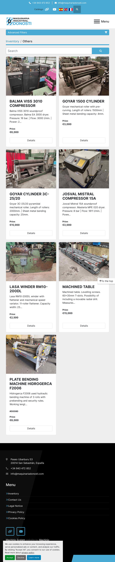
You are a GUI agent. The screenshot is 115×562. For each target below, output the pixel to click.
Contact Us (14, 499)
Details (31, 140)
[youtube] (54, 9)
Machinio (44, 539)
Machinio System (15, 539)
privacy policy (28, 552)
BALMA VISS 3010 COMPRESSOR (26, 103)
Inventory (13, 493)
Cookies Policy (16, 518)
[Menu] (97, 21)
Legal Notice (15, 505)
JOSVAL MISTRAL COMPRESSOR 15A (79, 196)
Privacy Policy (16, 512)
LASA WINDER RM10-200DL (29, 289)
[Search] (49, 51)
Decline (20, 557)
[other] (47, 9)
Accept (10, 557)
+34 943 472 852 (41, 3)
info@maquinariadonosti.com (72, 3)
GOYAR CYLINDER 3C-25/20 (29, 196)
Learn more (34, 557)
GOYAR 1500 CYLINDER (83, 101)
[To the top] (106, 281)
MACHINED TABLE (78, 287)
